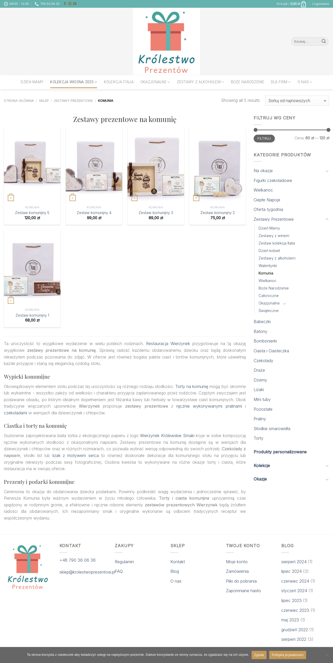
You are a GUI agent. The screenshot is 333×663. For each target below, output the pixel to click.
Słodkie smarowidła (272, 428)
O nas (305, 82)
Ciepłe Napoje (267, 199)
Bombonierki (265, 341)
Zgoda (259, 655)
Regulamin (124, 561)
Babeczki (262, 321)
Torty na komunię (191, 386)
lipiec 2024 (291, 571)
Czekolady (263, 360)
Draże (259, 370)
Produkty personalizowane (280, 451)
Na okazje (263, 170)
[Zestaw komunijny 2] (217, 165)
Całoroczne (269, 295)
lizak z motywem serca (75, 455)
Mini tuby (262, 399)
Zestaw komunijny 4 (94, 212)
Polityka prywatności (288, 655)
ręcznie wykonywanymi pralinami (209, 406)
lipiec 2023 (291, 600)
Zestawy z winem (274, 235)
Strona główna (19, 101)
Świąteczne (269, 310)
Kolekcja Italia (119, 82)
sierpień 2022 (293, 639)
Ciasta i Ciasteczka (271, 350)
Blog (174, 571)
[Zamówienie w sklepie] (297, 101)
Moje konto (237, 561)
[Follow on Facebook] (64, 4)
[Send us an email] (74, 4)
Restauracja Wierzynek (168, 343)
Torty (258, 438)
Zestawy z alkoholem (200, 82)
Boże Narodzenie (247, 82)
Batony (260, 331)
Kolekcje (262, 465)
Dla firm (281, 82)
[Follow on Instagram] (69, 4)
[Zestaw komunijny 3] (155, 165)
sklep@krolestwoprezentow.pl (87, 572)
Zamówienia (237, 571)
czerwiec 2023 (295, 610)
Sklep (44, 101)
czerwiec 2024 (295, 581)
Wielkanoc (263, 190)
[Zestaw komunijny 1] (32, 268)
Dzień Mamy (32, 82)
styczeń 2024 (294, 590)
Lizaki (259, 389)
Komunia (266, 273)
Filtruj (264, 138)
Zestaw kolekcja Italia (277, 243)
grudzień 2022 (294, 629)
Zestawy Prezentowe (73, 101)
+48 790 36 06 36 (77, 560)
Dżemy (260, 380)
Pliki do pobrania (241, 581)
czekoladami (15, 412)
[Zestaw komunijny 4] (94, 165)
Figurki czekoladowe (273, 180)
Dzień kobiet (269, 250)
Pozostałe (263, 409)
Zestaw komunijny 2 (217, 212)
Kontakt (177, 561)
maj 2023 (290, 619)
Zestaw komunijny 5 (32, 212)
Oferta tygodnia (268, 209)
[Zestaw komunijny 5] (32, 165)
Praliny (260, 418)
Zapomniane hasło (243, 590)
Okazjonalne (155, 82)
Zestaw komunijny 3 (156, 212)
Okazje (260, 479)
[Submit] (323, 41)
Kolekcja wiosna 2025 (73, 82)
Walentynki (268, 265)
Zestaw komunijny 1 (32, 315)
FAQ (119, 571)
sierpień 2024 (294, 561)
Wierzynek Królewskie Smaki (167, 435)
